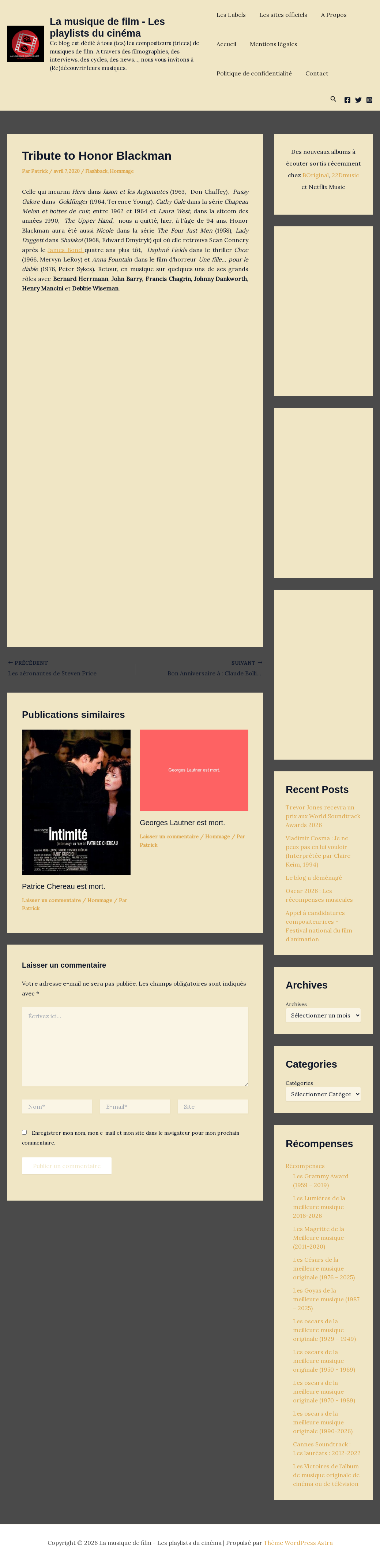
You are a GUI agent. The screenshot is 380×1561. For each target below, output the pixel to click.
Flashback (96, 171)
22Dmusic (345, 175)
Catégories (299, 1083)
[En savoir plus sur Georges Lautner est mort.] (194, 770)
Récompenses (305, 1165)
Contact (315, 73)
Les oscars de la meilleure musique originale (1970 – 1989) (324, 1391)
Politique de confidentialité (254, 73)
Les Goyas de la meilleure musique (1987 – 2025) (326, 1299)
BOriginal (315, 175)
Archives (296, 1004)
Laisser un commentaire (51, 900)
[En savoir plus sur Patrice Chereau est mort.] (76, 801)
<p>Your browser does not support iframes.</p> (323, 309)
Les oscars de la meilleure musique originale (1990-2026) (323, 1422)
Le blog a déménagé (314, 877)
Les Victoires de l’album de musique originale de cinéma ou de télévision (326, 1474)
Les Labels (231, 14)
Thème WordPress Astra (298, 1542)
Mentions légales (272, 44)
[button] (333, 99)
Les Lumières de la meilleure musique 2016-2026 (319, 1206)
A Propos (330, 14)
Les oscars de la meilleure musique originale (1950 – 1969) (324, 1360)
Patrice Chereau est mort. (63, 886)
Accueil (226, 44)
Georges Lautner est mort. (182, 823)
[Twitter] (358, 100)
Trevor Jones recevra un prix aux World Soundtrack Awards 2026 (323, 816)
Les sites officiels (281, 14)
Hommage (121, 171)
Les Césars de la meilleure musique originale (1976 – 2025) (324, 1268)
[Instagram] (369, 100)
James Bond (66, 249)
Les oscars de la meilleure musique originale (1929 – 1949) (324, 1329)
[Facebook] (347, 100)
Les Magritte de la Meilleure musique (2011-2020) (318, 1237)
